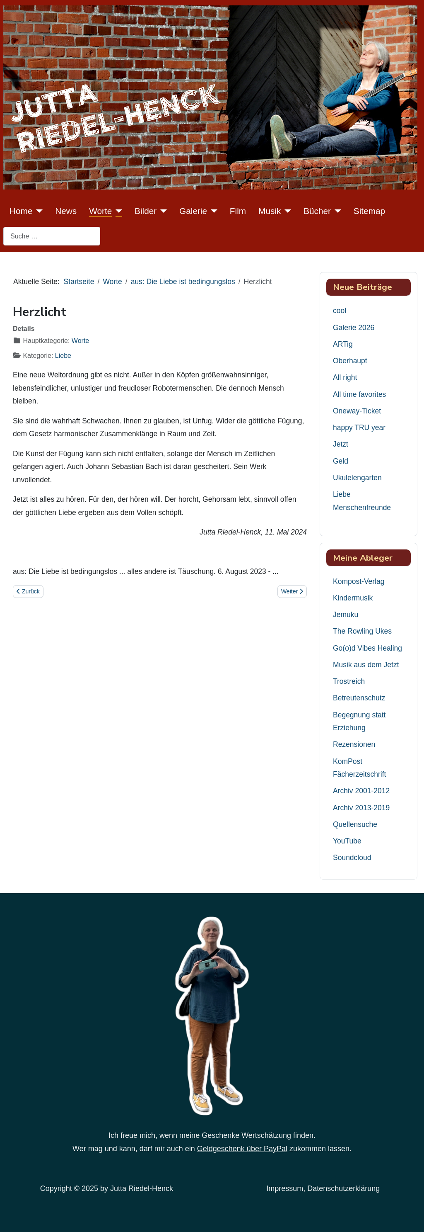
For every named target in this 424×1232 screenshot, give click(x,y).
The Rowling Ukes (362, 631)
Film (238, 211)
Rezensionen (354, 744)
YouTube (347, 841)
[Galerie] (212, 210)
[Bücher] (336, 210)
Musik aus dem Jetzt (366, 665)
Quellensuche (355, 824)
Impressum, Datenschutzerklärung (323, 1188)
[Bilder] (162, 210)
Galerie (193, 211)
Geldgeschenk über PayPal (242, 1149)
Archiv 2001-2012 (361, 791)
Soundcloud (352, 857)
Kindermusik (353, 598)
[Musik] (286, 210)
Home (21, 211)
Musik (269, 211)
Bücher (317, 211)
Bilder (146, 211)
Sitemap (369, 211)
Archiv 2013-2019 (361, 808)
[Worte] (117, 210)
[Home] (37, 210)
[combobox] (51, 236)
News (66, 211)
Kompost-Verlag (359, 581)
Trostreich (349, 681)
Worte (100, 211)
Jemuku (345, 614)
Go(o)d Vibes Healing (367, 648)
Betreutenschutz (359, 698)
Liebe (63, 355)
